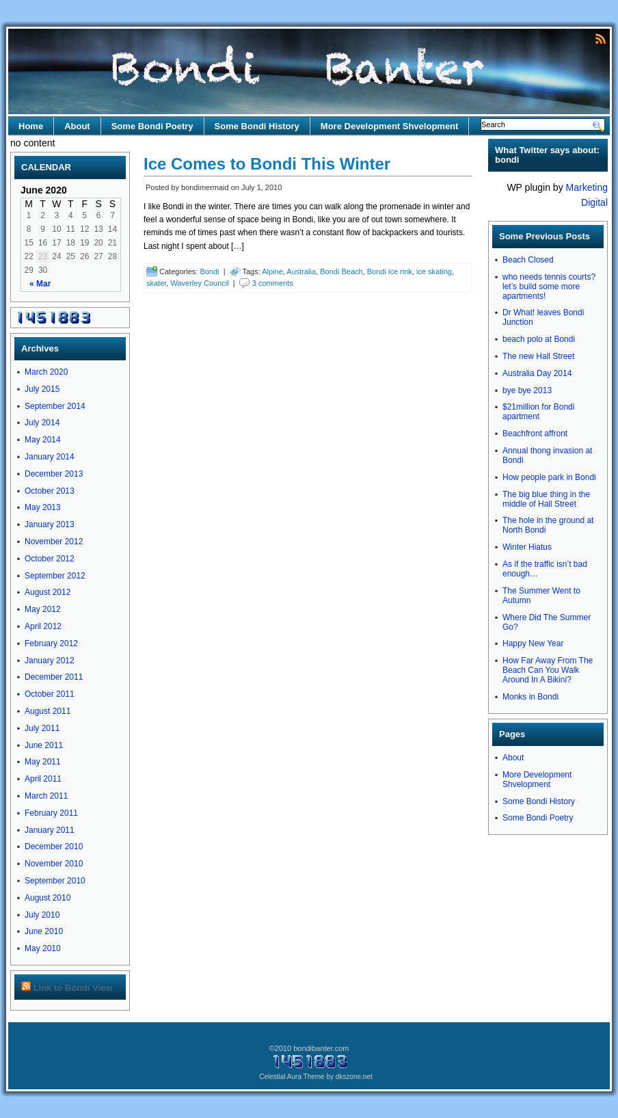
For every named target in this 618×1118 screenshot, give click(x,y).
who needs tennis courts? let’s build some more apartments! (548, 286)
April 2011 (43, 779)
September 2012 (55, 576)
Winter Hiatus (527, 547)
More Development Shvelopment (390, 126)
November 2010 (54, 863)
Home (30, 126)
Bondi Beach (341, 271)
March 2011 (46, 796)
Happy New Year (532, 643)
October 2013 (50, 491)
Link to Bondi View (73, 988)
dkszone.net (354, 1076)
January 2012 (50, 660)
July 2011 (42, 728)
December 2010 (54, 846)
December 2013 (54, 474)
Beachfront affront (534, 433)
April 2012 (43, 626)
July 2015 (42, 389)
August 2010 (47, 898)
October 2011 (50, 694)
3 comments (272, 283)
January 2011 (50, 830)
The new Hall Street (538, 356)
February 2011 (51, 813)
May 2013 (43, 507)
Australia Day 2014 (537, 373)
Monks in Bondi (530, 697)
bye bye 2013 (527, 390)
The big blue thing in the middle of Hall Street (546, 499)
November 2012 (54, 541)
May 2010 (43, 948)
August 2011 (47, 711)
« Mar (40, 284)
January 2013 (50, 524)
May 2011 (43, 762)
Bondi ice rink (389, 271)
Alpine (272, 271)
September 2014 (55, 406)
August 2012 (47, 592)
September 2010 (55, 881)
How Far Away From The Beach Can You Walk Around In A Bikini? (547, 670)
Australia (301, 271)
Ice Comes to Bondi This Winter (267, 164)
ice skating (434, 271)
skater (156, 283)
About (77, 126)
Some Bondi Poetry (152, 126)
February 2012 (51, 643)
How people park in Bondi (549, 477)
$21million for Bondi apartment (538, 411)
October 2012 (50, 558)
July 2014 (42, 422)
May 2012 (43, 609)
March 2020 (46, 372)
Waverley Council (199, 283)
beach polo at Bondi (538, 339)
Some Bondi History (257, 126)
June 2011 (44, 745)
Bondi (209, 271)
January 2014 (50, 457)
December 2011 (54, 677)
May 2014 (43, 439)
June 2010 (44, 931)
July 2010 (42, 915)
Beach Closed (528, 260)
